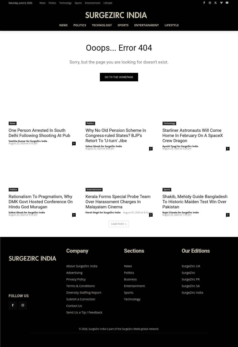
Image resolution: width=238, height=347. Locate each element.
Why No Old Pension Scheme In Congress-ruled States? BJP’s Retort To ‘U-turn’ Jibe (116, 135)
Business (130, 279)
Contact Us (74, 306)
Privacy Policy (76, 279)
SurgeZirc (188, 272)
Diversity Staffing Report (83, 292)
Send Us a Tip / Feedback (84, 312)
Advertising (74, 272)
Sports (167, 189)
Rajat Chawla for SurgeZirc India (181, 212)
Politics (90, 123)
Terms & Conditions (80, 286)
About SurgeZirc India (82, 266)
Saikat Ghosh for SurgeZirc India (104, 146)
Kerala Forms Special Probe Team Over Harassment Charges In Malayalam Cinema (118, 201)
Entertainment (94, 189)
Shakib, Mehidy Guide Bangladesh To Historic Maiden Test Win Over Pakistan (195, 201)
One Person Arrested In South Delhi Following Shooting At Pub (39, 133)
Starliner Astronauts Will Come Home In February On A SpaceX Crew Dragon (193, 135)
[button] (225, 26)
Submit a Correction (80, 299)
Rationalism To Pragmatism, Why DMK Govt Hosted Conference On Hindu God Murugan (41, 201)
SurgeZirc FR (191, 279)
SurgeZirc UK (191, 266)
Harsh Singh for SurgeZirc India (103, 212)
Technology (169, 123)
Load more (119, 224)
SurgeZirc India (192, 292)
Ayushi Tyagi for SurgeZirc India (180, 146)
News (13, 123)
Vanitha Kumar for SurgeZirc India (28, 141)
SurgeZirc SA (191, 286)
